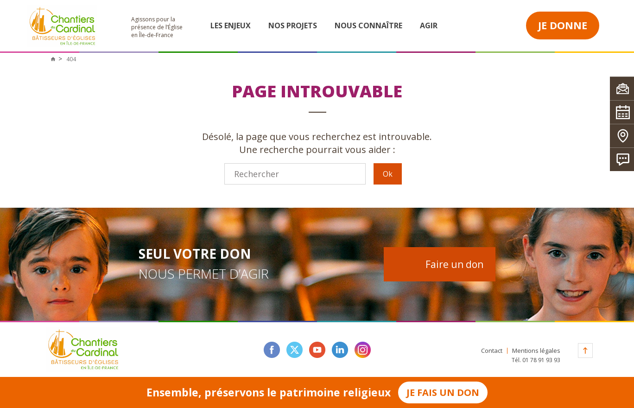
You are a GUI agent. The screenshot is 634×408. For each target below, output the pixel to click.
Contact (491, 351)
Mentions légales (536, 351)
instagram (363, 350)
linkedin (340, 350)
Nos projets (292, 25)
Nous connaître (368, 25)
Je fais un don (442, 392)
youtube (317, 350)
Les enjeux (230, 25)
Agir (428, 25)
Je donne (562, 25)
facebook (272, 350)
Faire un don (454, 264)
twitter (294, 350)
